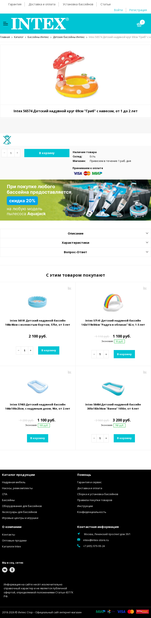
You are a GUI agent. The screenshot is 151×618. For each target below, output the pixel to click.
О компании (11, 527)
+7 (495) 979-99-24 (94, 546)
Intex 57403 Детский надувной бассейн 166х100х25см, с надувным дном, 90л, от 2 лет (37, 407)
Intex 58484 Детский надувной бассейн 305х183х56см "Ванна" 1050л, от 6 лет (113, 407)
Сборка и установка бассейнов (97, 494)
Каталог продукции (18, 475)
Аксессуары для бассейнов (19, 512)
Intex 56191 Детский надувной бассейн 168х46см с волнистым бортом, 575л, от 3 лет (37, 323)
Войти (118, 10)
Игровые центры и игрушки (20, 518)
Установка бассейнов (78, 4)
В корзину (47, 153)
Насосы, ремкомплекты (17, 488)
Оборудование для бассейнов (22, 506)
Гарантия (14, 4)
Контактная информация (98, 527)
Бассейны (8, 500)
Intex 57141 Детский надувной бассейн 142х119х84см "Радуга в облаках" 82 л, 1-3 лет (113, 323)
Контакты (8, 535)
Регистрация (138, 10)
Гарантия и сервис (89, 482)
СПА (4, 494)
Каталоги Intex (11, 546)
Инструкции (85, 506)
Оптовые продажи (14, 540)
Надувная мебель (14, 482)
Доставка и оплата (42, 4)
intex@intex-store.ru (96, 540)
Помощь (84, 475)
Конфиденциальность (91, 512)
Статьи (106, 4)
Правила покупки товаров (94, 500)
